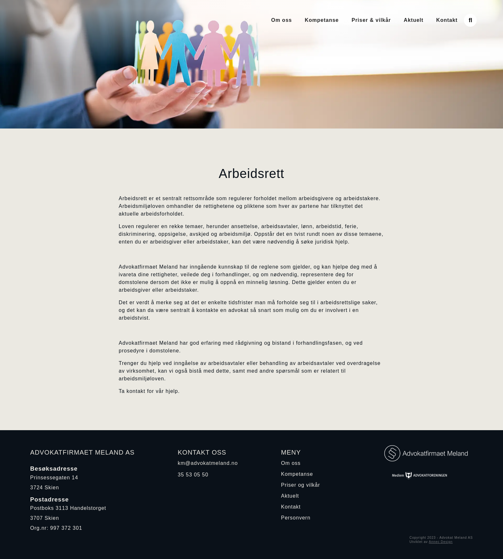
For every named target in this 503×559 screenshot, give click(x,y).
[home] (82, 20)
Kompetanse (322, 20)
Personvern (296, 517)
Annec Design (441, 542)
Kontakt (447, 20)
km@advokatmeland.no (208, 463)
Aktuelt (413, 20)
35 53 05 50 (193, 474)
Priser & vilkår (371, 20)
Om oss (281, 20)
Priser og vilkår (300, 485)
